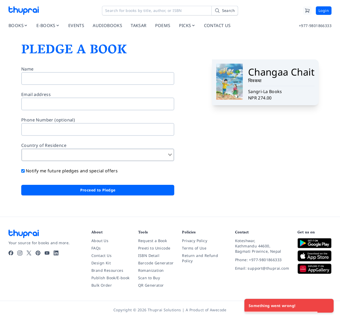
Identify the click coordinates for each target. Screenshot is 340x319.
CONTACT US (217, 25)
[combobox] (98, 155)
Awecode (218, 309)
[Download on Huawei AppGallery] (315, 269)
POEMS (163, 25)
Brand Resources (107, 270)
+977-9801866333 (315, 25)
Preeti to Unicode (154, 248)
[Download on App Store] (315, 256)
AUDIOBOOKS (107, 25)
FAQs (96, 248)
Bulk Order (101, 285)
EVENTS (76, 25)
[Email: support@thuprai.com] (262, 268)
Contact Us (101, 255)
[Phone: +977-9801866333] (262, 260)
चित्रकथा (255, 81)
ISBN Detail (148, 255)
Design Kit (101, 262)
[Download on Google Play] (315, 243)
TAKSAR (138, 25)
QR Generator (151, 285)
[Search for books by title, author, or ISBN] (170, 10)
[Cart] (307, 10)
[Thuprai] (23, 10)
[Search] (224, 10)
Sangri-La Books (265, 91)
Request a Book (152, 240)
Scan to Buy (149, 277)
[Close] (326, 305)
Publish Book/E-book (110, 277)
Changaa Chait (281, 71)
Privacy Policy (194, 240)
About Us (99, 240)
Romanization (151, 270)
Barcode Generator (156, 262)
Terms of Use (194, 248)
